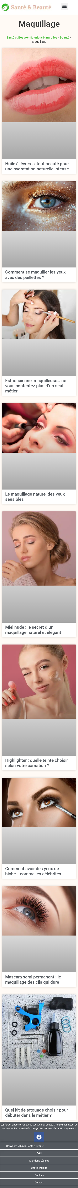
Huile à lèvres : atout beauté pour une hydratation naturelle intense (37, 166)
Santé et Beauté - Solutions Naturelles (32, 37)
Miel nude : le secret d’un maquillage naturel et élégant (33, 630)
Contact (39, 1182)
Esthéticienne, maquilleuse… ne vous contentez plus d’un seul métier (35, 386)
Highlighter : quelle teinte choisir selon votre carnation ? (36, 763)
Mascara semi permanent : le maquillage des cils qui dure (33, 979)
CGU (39, 1153)
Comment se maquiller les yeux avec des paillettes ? (35, 275)
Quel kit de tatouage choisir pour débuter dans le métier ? (36, 1113)
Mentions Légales (39, 1160)
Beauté (64, 37)
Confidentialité (39, 1168)
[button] (64, 6)
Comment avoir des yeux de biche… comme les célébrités (33, 871)
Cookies (39, 1175)
